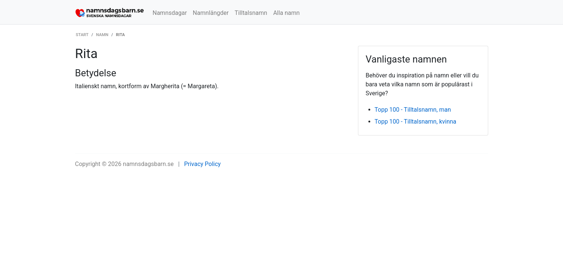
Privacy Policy (202, 164)
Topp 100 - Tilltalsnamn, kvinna (416, 121)
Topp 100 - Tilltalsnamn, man (413, 109)
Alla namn (286, 12)
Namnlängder (210, 12)
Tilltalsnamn (250, 12)
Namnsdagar (170, 12)
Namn (102, 34)
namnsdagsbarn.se (148, 164)
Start (82, 34)
